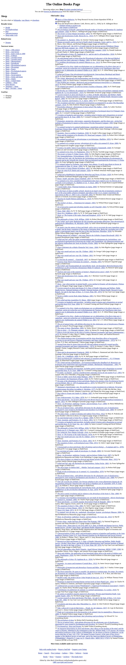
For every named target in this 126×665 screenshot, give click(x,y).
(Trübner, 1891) (75, 255)
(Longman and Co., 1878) (90, 447)
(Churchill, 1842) (81, 207)
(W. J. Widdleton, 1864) (67, 356)
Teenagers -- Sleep (11, 86)
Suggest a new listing (79, 649)
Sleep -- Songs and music (14, 77)
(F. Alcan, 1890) (88, 143)
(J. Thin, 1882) (70, 506)
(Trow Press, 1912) (81, 414)
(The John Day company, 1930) (81, 50)
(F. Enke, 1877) (88, 483)
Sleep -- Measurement (13, 61)
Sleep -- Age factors (12, 52)
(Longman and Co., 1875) (89, 382)
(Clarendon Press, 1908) (89, 572)
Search (46, 653)
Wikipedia (17, 20)
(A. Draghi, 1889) (79, 451)
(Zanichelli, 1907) (72, 259)
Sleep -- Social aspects (13, 75)
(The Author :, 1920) (82, 107)
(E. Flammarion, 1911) (73, 152)
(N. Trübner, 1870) (76, 437)
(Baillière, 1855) (84, 139)
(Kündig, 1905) (79, 262)
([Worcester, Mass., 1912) (87, 459)
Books (45, 657)
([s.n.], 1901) (89, 373)
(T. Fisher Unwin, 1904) (72, 154)
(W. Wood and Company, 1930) (81, 135)
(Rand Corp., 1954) (85, 582)
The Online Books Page (63, 4)
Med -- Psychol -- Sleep (13, 88)
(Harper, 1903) (69, 508)
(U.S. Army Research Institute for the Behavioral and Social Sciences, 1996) (90, 535)
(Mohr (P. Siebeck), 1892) (89, 267)
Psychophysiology (11, 29)
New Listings (55, 653)
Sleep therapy (10, 84)
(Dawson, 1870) (74, 434)
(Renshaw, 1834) (89, 229)
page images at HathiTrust (68, 27)
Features (58, 657)
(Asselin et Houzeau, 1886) (82, 86)
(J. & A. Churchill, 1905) (88, 193)
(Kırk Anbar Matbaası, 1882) (75, 377)
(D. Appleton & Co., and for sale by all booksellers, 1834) (85, 54)
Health (7, 27)
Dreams (8, 42)
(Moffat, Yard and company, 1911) (81, 467)
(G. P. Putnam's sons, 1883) (70, 430)
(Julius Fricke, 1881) (83, 463)
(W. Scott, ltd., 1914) (84, 517)
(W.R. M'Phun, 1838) (73, 219)
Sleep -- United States (12, 81)
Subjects (78, 653)
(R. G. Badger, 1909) (75, 418)
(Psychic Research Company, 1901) (88, 122)
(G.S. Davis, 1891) (74, 441)
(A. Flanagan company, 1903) (73, 330)
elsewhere (35, 20)
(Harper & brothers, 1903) (73, 34)
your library (26, 20)
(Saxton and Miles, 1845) (80, 567)
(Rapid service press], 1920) (83, 272)
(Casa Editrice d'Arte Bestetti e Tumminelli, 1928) (84, 148)
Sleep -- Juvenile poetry (13, 59)
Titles (71, 653)
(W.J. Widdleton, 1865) (67, 213)
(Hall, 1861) (63, 211)
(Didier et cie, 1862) (88, 68)
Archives (66, 657)
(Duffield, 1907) (74, 179)
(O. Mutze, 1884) (74, 300)
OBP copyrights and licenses (63, 662)
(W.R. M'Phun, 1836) (73, 428)
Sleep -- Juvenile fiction (13, 57)
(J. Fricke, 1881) (89, 160)
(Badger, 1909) (87, 59)
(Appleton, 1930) (73, 133)
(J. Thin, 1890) (88, 494)
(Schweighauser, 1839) (73, 156)
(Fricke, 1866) (89, 241)
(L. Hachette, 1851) (68, 40)
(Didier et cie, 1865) (88, 310)
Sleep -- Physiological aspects (15, 65)
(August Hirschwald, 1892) (88, 235)
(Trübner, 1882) (75, 251)
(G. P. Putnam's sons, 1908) (87, 476)
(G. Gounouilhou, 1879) (80, 471)
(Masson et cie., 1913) (78, 62)
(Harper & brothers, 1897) (73, 168)
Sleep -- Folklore (11, 56)
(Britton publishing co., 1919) (74, 199)
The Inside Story (77, 657)
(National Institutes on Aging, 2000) (77, 187)
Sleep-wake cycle (11, 35)
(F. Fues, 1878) (89, 488)
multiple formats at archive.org (70, 25)
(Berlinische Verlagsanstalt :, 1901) (88, 363)
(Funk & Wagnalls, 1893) (84, 502)
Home (40, 653)
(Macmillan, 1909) (70, 328)
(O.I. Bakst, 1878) (70, 397)
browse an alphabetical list (53, 11)
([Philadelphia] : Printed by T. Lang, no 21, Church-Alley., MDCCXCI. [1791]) (89, 633)
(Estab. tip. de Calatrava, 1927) (82, 608)
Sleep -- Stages (10, 79)
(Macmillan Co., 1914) (76, 604)
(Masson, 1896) (89, 512)
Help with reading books (47, 649)
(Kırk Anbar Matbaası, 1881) (75, 296)
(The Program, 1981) (79, 521)
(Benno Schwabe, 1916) (72, 432)
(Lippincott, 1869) (73, 352)
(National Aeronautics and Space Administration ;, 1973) (86, 345)
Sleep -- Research (11, 73)
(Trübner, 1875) (75, 280)
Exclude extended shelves (73, 9)
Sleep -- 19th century (12, 50)
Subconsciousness (11, 33)
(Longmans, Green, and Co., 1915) (87, 42)
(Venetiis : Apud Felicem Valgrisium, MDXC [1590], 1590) (89, 549)
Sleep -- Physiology (12, 67)
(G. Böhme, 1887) (74, 393)
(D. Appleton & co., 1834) (74, 559)
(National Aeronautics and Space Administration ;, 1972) (86, 339)
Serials (85, 653)
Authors (65, 653)
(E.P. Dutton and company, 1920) (74, 170)
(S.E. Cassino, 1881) (72, 276)
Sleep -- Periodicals (12, 63)
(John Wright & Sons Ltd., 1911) (80, 577)
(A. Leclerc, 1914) (86, 590)
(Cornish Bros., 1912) (77, 563)
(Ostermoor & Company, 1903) (76, 203)
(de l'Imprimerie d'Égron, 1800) (72, 379)
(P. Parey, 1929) (84, 174)
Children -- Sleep (11, 83)
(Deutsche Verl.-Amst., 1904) (77, 247)
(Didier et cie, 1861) (88, 318)
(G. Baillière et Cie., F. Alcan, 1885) (88, 182)
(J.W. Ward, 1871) (65, 510)
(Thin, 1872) (77, 443)
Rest (6, 31)
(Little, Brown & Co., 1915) (75, 36)
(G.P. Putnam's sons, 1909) (87, 409)
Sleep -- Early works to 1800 (15, 54)
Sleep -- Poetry (10, 69)
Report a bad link (64, 649)
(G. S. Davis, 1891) (75, 101)
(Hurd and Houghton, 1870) (79, 215)
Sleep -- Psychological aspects (15, 71)
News (51, 657)
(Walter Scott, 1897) (84, 455)
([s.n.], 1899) (82, 404)
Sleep (62, 16)
